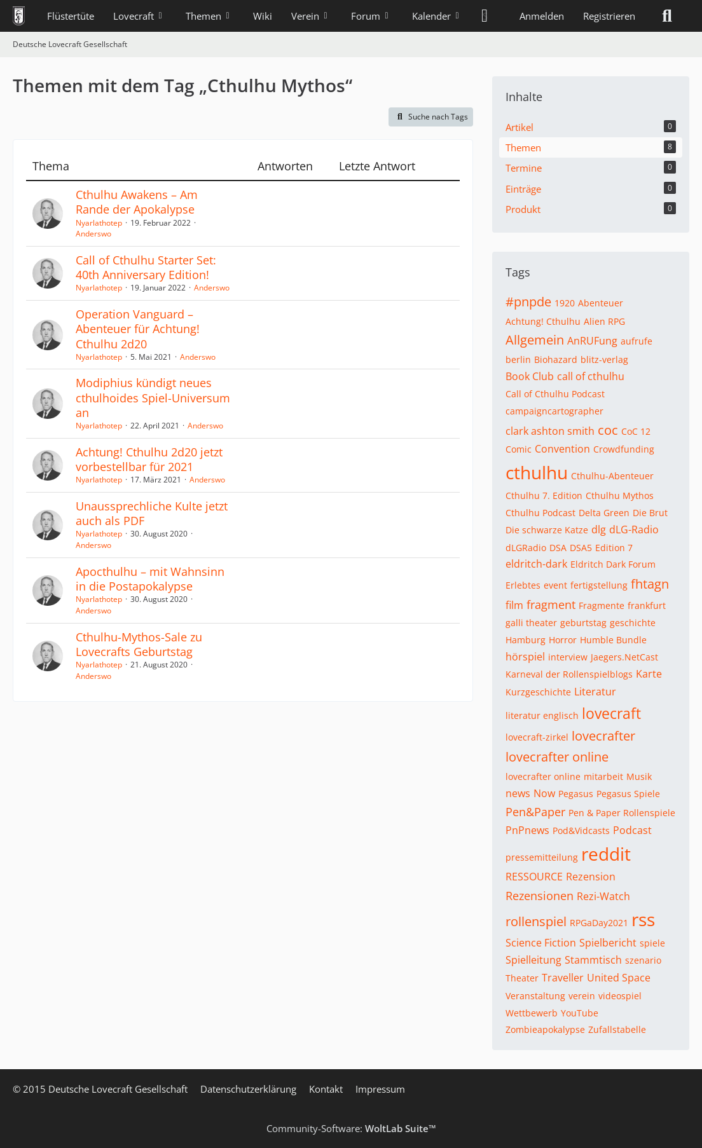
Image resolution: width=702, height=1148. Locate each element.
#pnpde (528, 301)
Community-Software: (351, 1128)
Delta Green (604, 513)
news (518, 793)
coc (608, 430)
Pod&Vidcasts (581, 830)
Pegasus (575, 794)
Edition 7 (614, 548)
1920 (564, 303)
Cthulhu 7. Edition (544, 495)
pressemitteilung (542, 857)
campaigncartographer (554, 411)
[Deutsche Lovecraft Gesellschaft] (18, 16)
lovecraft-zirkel (537, 737)
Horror (563, 640)
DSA (558, 548)
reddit (606, 854)
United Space (618, 978)
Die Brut (650, 513)
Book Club (530, 376)
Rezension (591, 877)
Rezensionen (540, 895)
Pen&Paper (535, 811)
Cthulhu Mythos (620, 495)
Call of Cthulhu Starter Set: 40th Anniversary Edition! (146, 267)
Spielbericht (608, 943)
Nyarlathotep (99, 222)
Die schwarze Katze (547, 530)
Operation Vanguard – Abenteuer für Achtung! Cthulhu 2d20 (138, 328)
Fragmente (601, 605)
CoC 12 (635, 431)
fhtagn (650, 583)
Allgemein (535, 339)
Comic (519, 449)
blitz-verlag (604, 359)
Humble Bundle (613, 640)
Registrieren (609, 16)
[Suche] (667, 16)
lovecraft (611, 713)
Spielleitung (533, 960)
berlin (518, 359)
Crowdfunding (623, 449)
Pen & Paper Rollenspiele (621, 813)
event (555, 585)
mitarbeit (603, 776)
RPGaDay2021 (599, 923)
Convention (562, 449)
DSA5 (581, 548)
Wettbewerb (532, 1013)
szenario (643, 960)
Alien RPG (604, 321)
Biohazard (555, 359)
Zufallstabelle (617, 1029)
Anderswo (93, 233)
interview (568, 657)
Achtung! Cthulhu (543, 321)
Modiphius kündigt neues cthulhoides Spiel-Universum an (153, 397)
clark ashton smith (550, 431)
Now (544, 793)
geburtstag (583, 623)
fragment (550, 604)
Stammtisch (593, 960)
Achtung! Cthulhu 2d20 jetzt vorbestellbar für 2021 (149, 459)
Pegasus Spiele (628, 794)
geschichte (633, 623)
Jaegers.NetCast (624, 657)
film (514, 605)
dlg (598, 529)
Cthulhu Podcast (540, 513)
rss (643, 919)
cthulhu (537, 472)
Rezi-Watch (603, 896)
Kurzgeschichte (538, 692)
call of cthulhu (590, 376)
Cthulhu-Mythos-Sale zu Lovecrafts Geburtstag (139, 644)
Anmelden (542, 16)
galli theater (531, 623)
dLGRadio (526, 548)
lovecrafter (603, 735)
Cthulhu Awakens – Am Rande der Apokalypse (137, 202)
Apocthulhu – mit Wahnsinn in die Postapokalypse (150, 579)
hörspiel (525, 657)
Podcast (632, 830)
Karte (649, 674)
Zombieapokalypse (545, 1029)
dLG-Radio (634, 529)
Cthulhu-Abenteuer (612, 476)
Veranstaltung (535, 996)
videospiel (620, 996)
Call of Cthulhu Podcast (555, 394)
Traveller (563, 978)
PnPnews (527, 830)
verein (581, 996)
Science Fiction (541, 943)
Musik (639, 776)
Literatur (595, 692)
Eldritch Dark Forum (613, 564)
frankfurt (647, 605)
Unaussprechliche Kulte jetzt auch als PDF (152, 513)
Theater (522, 978)
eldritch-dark (536, 564)
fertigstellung (599, 585)
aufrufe (636, 341)
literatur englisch (542, 715)
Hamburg (526, 640)
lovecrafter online (557, 756)
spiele (652, 943)
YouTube (579, 1013)
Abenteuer (600, 303)
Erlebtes (523, 585)
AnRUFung (592, 341)
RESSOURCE (534, 877)
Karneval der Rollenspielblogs (569, 674)
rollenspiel (536, 921)
